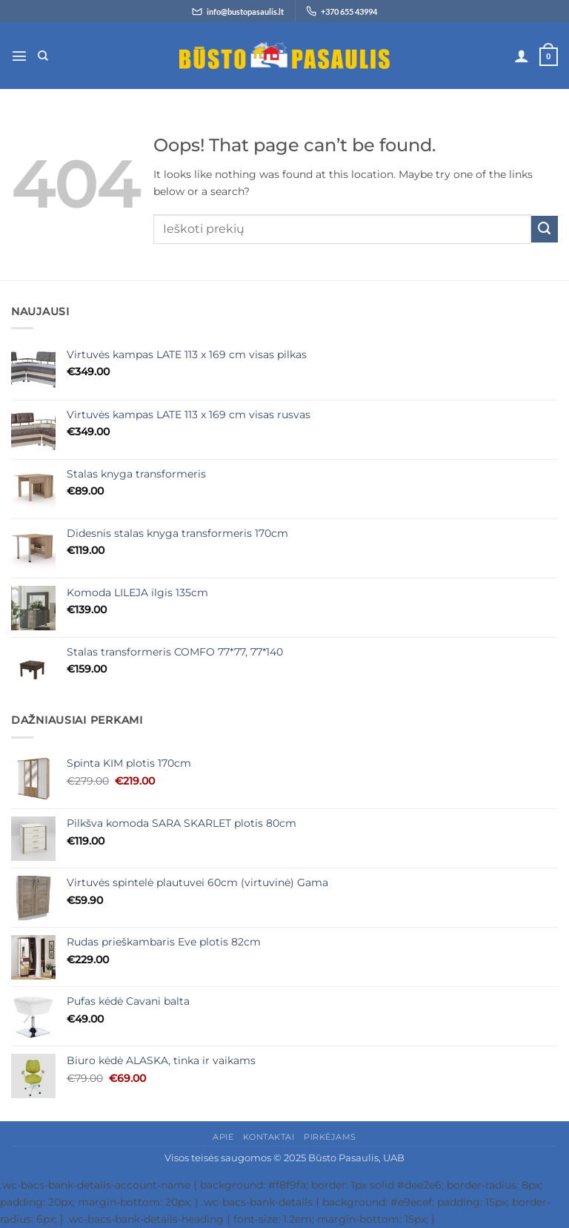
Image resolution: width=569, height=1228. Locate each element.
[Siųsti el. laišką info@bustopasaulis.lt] (238, 11)
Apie (223, 1137)
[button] (19, 56)
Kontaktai (269, 1137)
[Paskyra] (521, 55)
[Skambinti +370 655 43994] (341, 11)
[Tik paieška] (43, 56)
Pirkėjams (330, 1137)
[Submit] (544, 229)
